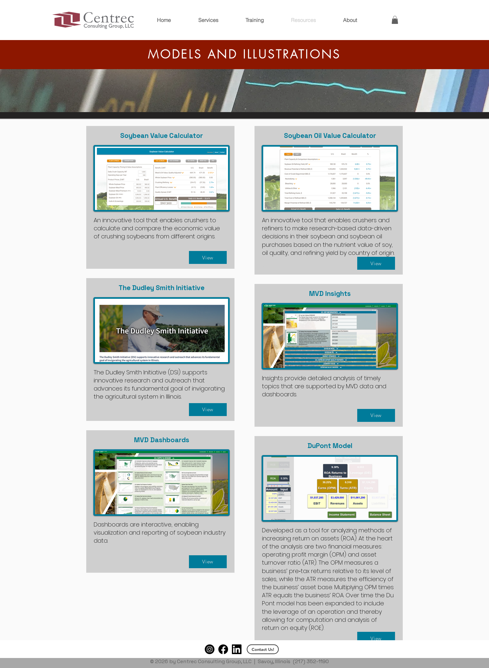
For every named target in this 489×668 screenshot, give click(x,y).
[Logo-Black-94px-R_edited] (237, 649)
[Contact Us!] (263, 649)
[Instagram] (209, 649)
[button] (394, 20)
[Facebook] (223, 649)
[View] (208, 257)
